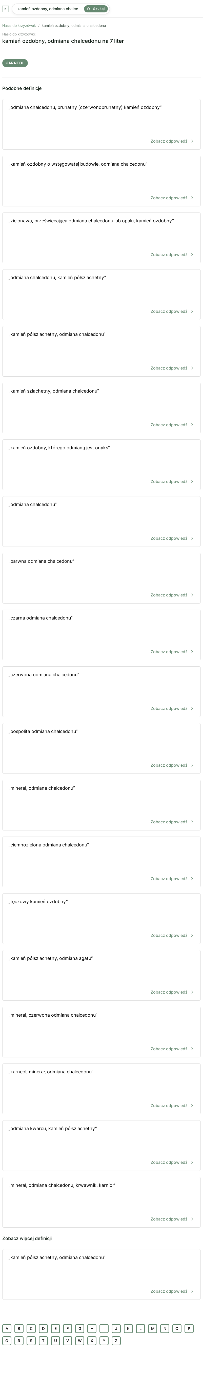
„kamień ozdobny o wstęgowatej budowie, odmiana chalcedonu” (101, 181)
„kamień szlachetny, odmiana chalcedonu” (101, 408)
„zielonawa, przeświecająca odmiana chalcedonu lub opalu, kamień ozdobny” (101, 238)
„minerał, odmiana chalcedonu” (101, 805)
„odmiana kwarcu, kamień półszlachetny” (101, 1146)
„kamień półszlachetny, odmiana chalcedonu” (101, 352)
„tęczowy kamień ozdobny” (101, 919)
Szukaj (96, 9)
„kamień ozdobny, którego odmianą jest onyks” (101, 465)
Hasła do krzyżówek (19, 25)
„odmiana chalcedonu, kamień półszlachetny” (101, 295)
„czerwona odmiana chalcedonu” (101, 692)
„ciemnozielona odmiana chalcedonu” (101, 862)
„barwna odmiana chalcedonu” (101, 578)
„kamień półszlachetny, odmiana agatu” (101, 976)
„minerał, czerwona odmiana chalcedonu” (101, 1032)
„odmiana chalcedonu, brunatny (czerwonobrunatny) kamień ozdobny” (101, 125)
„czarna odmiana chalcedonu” (101, 635)
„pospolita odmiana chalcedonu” (101, 749)
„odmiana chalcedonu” (101, 522)
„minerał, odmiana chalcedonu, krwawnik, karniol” (101, 1203)
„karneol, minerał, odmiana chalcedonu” (101, 1089)
